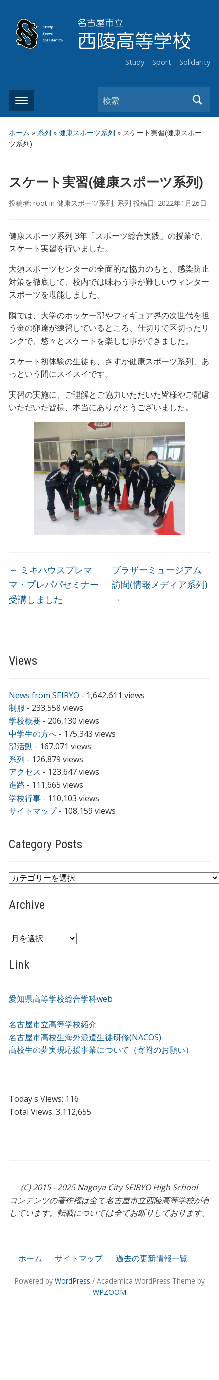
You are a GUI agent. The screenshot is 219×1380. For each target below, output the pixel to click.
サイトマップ (33, 810)
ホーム (19, 132)
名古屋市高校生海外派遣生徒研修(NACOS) (85, 1037)
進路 (17, 785)
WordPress (72, 1281)
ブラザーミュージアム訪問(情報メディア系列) (159, 584)
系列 (44, 132)
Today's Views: (37, 1098)
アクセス (25, 771)
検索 (197, 100)
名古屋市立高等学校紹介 (53, 1024)
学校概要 (25, 720)
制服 (17, 707)
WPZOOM (109, 1292)
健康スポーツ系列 (87, 132)
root (40, 203)
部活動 (21, 746)
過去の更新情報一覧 (152, 1258)
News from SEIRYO (44, 695)
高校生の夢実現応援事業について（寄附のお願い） (101, 1049)
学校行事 (25, 798)
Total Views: (32, 1111)
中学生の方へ (33, 733)
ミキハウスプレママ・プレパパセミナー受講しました (54, 584)
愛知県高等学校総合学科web (61, 998)
